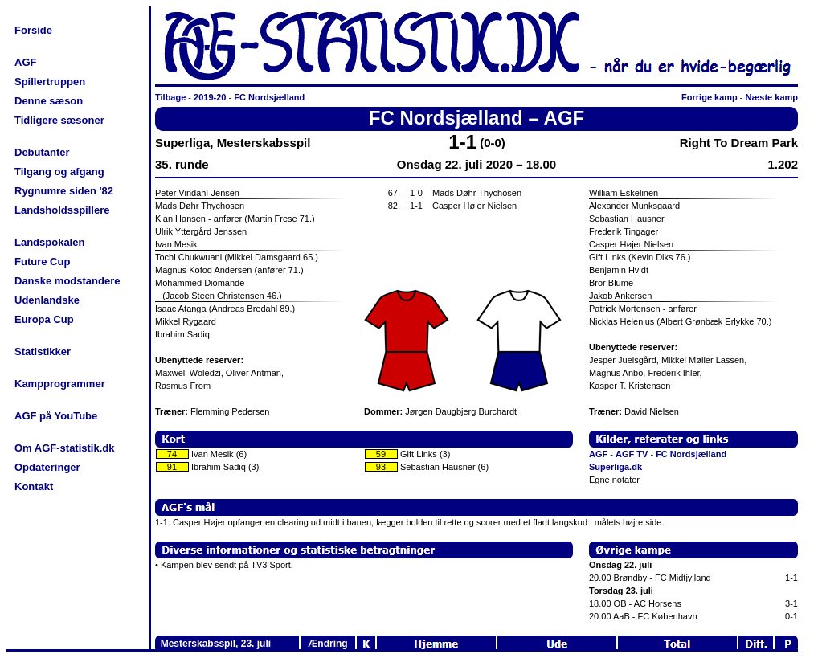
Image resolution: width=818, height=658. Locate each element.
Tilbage (170, 97)
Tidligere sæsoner (59, 120)
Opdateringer (47, 467)
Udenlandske (47, 300)
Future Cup (42, 261)
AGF (25, 62)
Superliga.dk (615, 467)
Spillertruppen (49, 82)
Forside (33, 30)
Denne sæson (48, 101)
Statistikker (42, 351)
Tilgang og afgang (59, 172)
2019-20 (210, 97)
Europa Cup (44, 319)
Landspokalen (49, 242)
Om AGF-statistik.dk (64, 448)
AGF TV (632, 454)
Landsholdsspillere (61, 210)
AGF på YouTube (55, 416)
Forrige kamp (709, 97)
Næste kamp (772, 97)
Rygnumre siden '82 (63, 191)
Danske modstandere (67, 281)
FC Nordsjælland (269, 97)
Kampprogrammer (59, 384)
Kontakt (33, 486)
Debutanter (42, 152)
